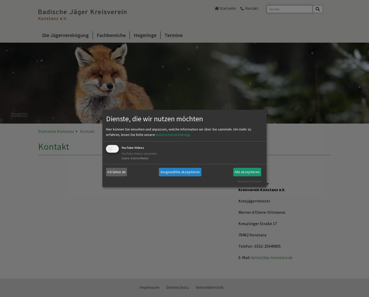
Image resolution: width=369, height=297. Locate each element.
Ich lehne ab (117, 172)
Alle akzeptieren (247, 172)
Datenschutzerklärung (173, 134)
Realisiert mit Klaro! (249, 181)
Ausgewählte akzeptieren (180, 172)
